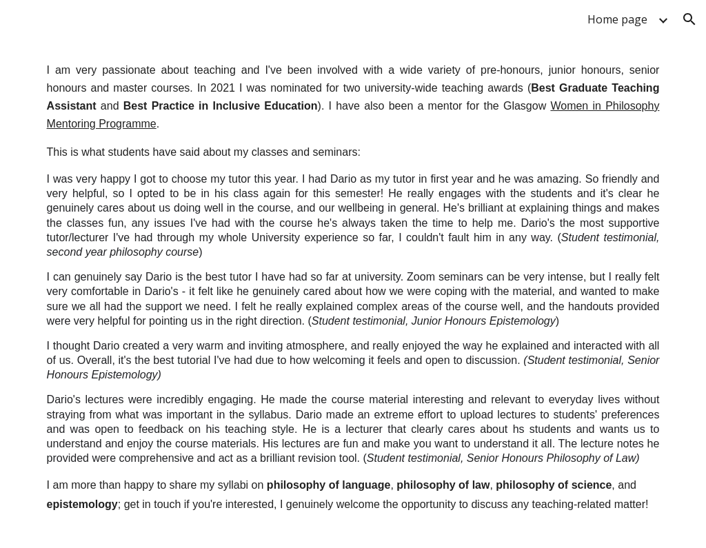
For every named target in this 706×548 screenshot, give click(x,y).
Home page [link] (617, 19)
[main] (353, 293)
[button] (689, 19)
